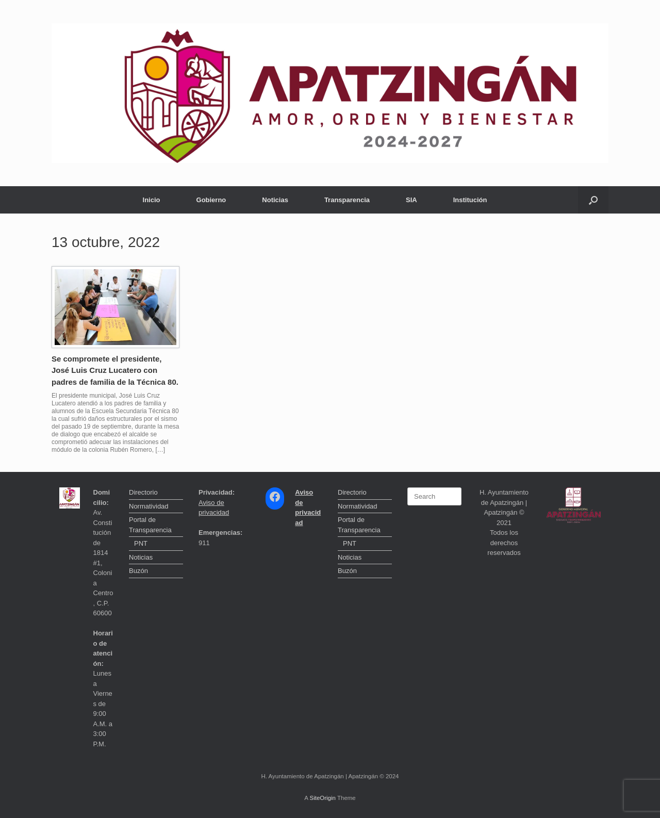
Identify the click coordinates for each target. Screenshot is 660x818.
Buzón (138, 571)
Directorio (143, 492)
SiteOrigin (322, 798)
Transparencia (347, 200)
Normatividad (149, 506)
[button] (593, 200)
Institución (470, 200)
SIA (411, 200)
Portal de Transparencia (150, 525)
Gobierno (211, 200)
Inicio (151, 200)
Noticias (275, 200)
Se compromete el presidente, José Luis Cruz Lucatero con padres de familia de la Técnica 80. (115, 370)
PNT (140, 543)
